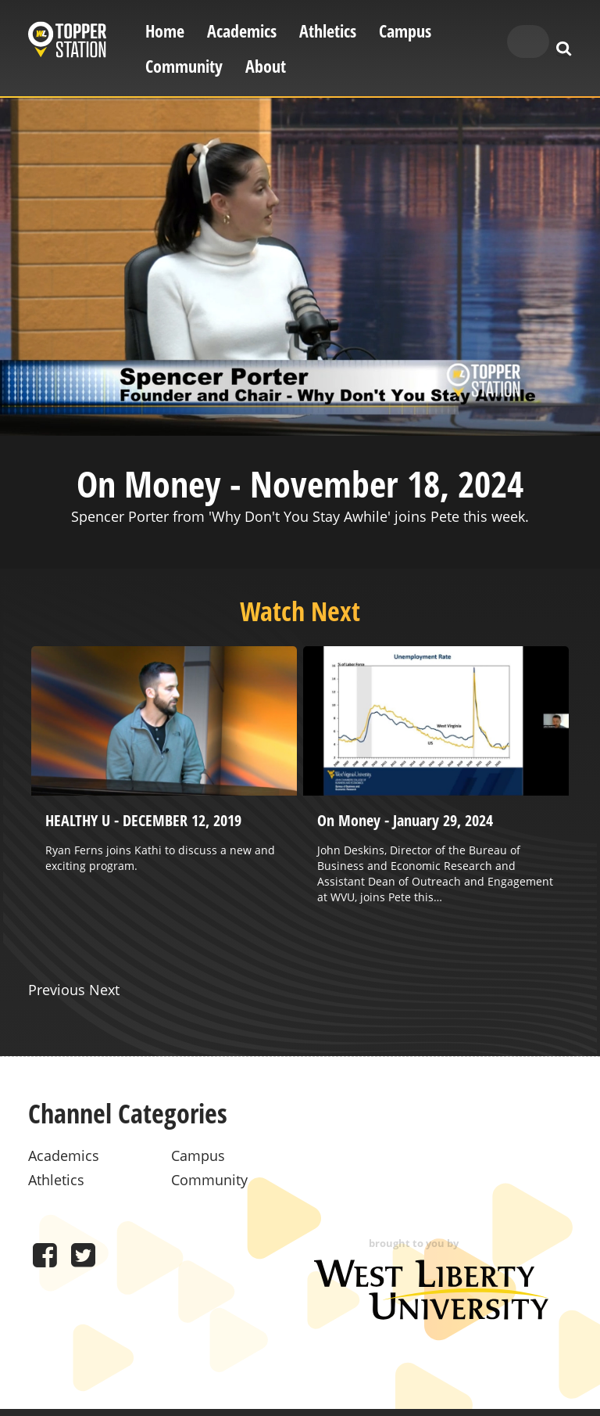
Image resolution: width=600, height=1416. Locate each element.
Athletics (327, 31)
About (265, 66)
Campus (405, 31)
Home (164, 31)
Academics (242, 31)
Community (184, 66)
